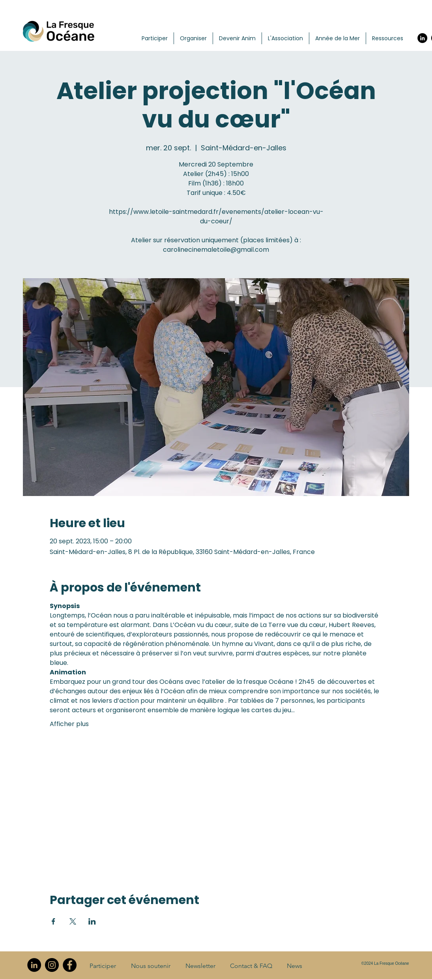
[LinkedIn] (422, 38)
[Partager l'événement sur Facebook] (53, 921)
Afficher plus (69, 724)
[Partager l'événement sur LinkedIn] (92, 921)
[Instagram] (52, 965)
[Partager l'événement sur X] (73, 921)
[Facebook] (70, 965)
